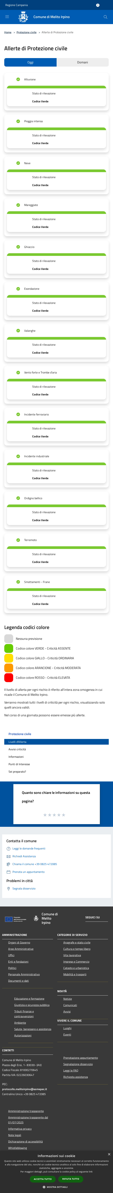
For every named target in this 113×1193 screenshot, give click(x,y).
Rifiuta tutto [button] (70, 1178)
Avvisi (67, 1011)
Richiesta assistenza (75, 1077)
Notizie (67, 999)
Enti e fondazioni (18, 961)
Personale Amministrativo (24, 974)
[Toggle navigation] (7, 17)
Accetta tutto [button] (43, 1179)
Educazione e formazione (29, 998)
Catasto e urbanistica (76, 968)
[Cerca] (105, 17)
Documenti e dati (18, 981)
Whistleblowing (17, 1148)
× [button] (109, 1154)
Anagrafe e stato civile (76, 942)
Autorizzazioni (22, 1035)
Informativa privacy (20, 1129)
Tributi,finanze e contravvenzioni (24, 1013)
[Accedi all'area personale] (98, 5)
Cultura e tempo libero (76, 949)
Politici (12, 968)
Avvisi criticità (17, 749)
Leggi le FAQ (70, 1070)
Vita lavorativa (72, 955)
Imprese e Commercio (76, 961)
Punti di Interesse (19, 764)
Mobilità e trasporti (74, 974)
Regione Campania (16, 5)
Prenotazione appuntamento (80, 1058)
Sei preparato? (17, 771)
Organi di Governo (19, 942)
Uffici (11, 955)
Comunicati (70, 1005)
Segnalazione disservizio (78, 1064)
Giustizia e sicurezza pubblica (31, 1005)
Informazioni (16, 757)
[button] (56, 1187)
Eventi (67, 1034)
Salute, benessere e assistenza (32, 1029)
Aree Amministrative (20, 949)
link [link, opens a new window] (91, 1171)
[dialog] (56, 1172)
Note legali (14, 1135)
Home (7, 32)
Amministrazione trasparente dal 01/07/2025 (28, 1119)
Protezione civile (26, 32)
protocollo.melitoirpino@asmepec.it (24, 1089)
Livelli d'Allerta (17, 742)
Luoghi (67, 1028)
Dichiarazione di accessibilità (25, 1141)
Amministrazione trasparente (26, 1111)
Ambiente (20, 1023)
